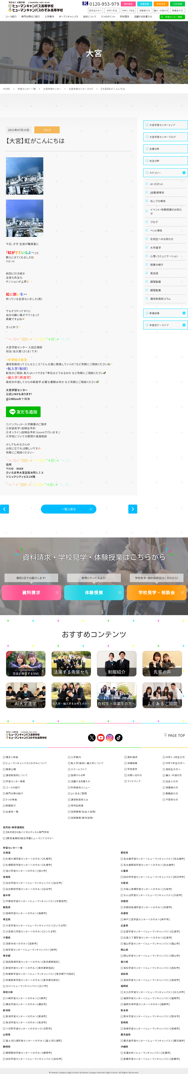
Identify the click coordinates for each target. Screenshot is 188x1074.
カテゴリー (155, 172)
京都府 (124, 901)
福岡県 (124, 984)
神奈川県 (8, 990)
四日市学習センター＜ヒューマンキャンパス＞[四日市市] (154, 877)
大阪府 (124, 883)
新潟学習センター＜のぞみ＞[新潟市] (26, 1014)
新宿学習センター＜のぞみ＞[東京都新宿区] (30, 966)
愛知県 (124, 853)
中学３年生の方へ (175, 764)
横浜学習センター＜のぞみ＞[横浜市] (26, 1002)
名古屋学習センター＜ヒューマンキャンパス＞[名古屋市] (154, 859)
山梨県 (6, 1032)
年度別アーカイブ (159, 333)
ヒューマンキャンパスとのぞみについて (26, 764)
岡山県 (124, 948)
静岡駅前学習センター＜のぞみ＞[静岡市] (29, 1050)
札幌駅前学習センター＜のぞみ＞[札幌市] (29, 865)
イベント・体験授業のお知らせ (165, 213)
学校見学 (161, 3)
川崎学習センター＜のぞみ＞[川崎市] (26, 996)
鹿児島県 (126, 1032)
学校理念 (124, 17)
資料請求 (128, 3)
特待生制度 (77, 806)
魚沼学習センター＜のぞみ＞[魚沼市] (26, 1020)
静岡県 (6, 1044)
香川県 (124, 960)
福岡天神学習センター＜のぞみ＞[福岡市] (147, 1002)
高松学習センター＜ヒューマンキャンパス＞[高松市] (152, 966)
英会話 (154, 279)
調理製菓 (156, 288)
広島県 (124, 925)
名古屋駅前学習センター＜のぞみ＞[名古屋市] (149, 865)
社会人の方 (172, 782)
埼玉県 (6, 919)
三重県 (124, 871)
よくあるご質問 (79, 794)
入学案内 (49, 17)
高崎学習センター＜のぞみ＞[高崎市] (26, 913)
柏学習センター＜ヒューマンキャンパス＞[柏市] (31, 948)
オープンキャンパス (68, 17)
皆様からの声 (78, 776)
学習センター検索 (173, 16)
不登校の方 (172, 800)
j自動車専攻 (157, 193)
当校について (90, 17)
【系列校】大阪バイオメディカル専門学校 (27, 833)
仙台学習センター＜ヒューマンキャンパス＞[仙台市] (34, 883)
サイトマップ (134, 782)
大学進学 (156, 252)
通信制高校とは (79, 800)
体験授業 (144, 3)
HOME (6, 89)
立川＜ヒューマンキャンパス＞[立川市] (27, 984)
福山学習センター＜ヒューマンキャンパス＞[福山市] (152, 942)
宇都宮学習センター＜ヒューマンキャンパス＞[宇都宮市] (36, 901)
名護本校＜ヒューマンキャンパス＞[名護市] (147, 1050)
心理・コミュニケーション (165, 261)
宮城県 (6, 877)
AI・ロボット (157, 184)
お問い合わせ (134, 776)
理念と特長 (12, 758)
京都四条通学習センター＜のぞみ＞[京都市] (148, 907)
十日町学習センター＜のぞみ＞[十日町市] (29, 1026)
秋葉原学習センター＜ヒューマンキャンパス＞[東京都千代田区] (40, 972)
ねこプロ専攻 (158, 202)
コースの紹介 (13, 788)
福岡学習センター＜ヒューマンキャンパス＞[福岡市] (152, 996)
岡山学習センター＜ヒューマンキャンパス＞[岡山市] (152, 954)
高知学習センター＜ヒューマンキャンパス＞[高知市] (152, 978)
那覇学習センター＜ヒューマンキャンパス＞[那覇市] (152, 1056)
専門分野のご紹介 (30, 17)
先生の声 (154, 161)
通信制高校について (17, 776)
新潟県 (6, 1008)
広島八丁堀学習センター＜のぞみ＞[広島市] (148, 937)
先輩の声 (154, 149)
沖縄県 (124, 1044)
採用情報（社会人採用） (83, 812)
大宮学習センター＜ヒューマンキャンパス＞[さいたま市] (36, 925)
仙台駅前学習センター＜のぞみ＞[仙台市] (29, 889)
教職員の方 (177, 10)
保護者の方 (144, 10)
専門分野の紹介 (14, 794)
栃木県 (6, 895)
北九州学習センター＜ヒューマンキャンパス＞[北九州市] (154, 990)
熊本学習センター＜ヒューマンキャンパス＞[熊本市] (152, 1014)
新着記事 (155, 321)
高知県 (124, 972)
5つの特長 (11, 800)
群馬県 (6, 907)
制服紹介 (11, 806)
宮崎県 (124, 1020)
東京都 (6, 954)
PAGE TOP (176, 737)
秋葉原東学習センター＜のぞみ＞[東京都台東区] (33, 978)
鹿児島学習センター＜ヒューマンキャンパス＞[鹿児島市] (154, 1038)
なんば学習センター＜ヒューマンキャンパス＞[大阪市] (153, 895)
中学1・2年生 (128, 10)
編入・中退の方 (161, 10)
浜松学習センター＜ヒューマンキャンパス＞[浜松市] (34, 1056)
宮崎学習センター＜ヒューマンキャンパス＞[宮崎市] (152, 1026)
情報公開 (11, 770)
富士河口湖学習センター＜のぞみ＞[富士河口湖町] (34, 1038)
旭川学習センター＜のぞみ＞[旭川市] (26, 871)
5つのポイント (108, 17)
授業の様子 (157, 270)
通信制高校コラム (161, 307)
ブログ (154, 225)
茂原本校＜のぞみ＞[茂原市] (22, 942)
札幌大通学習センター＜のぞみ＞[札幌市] (29, 859)
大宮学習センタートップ (162, 125)
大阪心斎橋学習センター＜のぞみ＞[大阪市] (148, 889)
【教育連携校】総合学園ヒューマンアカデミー (30, 839)
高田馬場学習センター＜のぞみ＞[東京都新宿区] (33, 960)
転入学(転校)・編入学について (87, 764)
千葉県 (6, 937)
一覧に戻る (68, 509)
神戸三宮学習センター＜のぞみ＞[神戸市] (147, 919)
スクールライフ (79, 770)
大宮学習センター (54, 89)
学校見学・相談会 (156, 593)
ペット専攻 (156, 234)
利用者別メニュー (80, 788)
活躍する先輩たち (143, 17)
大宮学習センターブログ (84, 89)
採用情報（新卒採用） (82, 818)
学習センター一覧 (27, 89)
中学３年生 (112, 10)
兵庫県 (124, 913)
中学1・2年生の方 (175, 758)
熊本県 (124, 1008)
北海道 (6, 853)
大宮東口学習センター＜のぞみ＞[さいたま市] (31, 931)
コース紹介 (11, 17)
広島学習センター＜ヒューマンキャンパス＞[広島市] (152, 931)
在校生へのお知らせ (162, 243)
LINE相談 (177, 3)
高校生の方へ (95, 10)
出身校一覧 (12, 812)
